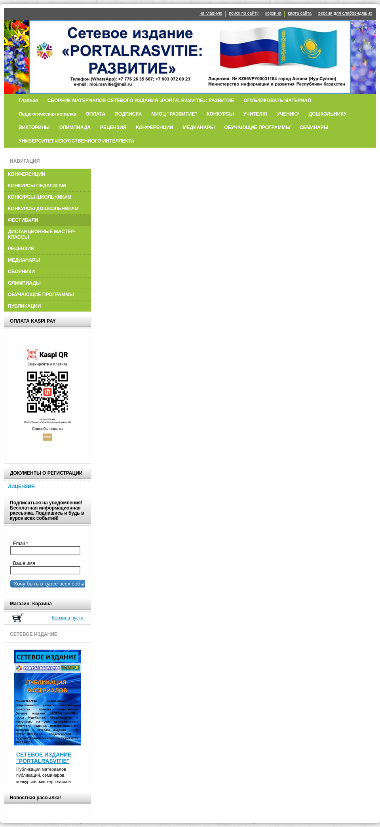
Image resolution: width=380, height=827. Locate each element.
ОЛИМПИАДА (75, 127)
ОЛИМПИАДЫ (24, 283)
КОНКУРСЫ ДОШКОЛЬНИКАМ (43, 208)
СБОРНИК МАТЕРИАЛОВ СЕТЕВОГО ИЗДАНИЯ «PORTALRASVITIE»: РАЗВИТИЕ (141, 100)
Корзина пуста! (68, 618)
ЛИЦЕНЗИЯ (21, 486)
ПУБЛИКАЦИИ (24, 306)
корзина (273, 13)
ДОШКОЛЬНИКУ (328, 114)
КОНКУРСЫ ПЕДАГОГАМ (37, 185)
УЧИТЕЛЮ (255, 114)
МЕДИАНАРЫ (198, 127)
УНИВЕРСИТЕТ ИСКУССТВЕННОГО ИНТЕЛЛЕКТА (76, 141)
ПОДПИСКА (128, 114)
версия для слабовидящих (345, 13)
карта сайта (300, 13)
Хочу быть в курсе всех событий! (52, 584)
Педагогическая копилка (47, 114)
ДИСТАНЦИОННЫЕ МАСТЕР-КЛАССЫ (42, 234)
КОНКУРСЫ (220, 114)
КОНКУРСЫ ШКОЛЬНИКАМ (40, 197)
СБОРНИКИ (21, 271)
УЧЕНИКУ (288, 114)
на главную (211, 13)
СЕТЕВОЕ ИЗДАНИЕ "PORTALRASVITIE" (44, 757)
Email (22, 543)
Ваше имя (22, 563)
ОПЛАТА (95, 114)
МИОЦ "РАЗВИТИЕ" (174, 114)
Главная (28, 100)
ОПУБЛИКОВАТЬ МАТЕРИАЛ (277, 100)
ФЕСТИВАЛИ (23, 220)
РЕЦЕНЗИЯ (113, 127)
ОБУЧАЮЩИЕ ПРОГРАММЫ (257, 127)
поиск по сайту (243, 13)
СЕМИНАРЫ (314, 127)
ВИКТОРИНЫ (34, 127)
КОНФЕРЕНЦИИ (154, 127)
